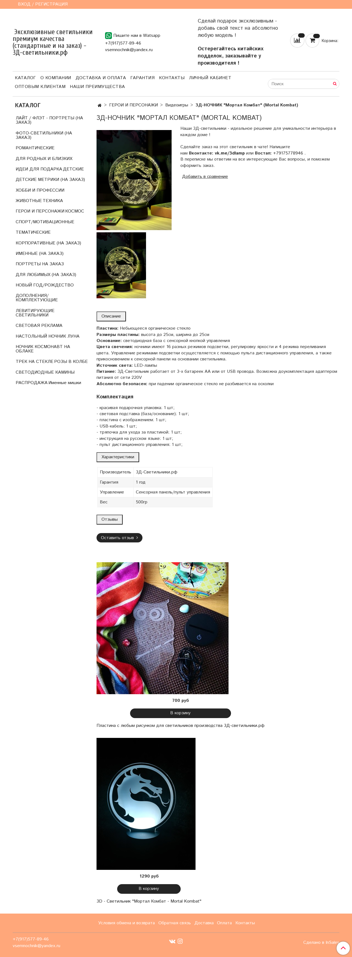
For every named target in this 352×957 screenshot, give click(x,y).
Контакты (172, 78)
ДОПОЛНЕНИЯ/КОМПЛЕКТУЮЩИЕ (37, 298)
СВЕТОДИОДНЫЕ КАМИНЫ (45, 372)
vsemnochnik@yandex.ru (129, 50)
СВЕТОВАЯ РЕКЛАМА (39, 325)
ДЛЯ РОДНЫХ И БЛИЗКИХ (44, 159)
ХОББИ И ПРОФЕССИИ (40, 190)
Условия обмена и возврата (126, 923)
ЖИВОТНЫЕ (29, 201)
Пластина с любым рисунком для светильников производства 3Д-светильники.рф (181, 725)
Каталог (25, 78)
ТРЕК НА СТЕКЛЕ (34, 361)
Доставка (204, 923)
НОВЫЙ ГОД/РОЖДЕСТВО (45, 285)
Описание (111, 316)
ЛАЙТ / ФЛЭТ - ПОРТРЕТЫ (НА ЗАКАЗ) (49, 120)
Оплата (224, 923)
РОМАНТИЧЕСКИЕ (35, 148)
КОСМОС (74, 211)
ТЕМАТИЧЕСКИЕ (33, 232)
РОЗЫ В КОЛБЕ (71, 361)
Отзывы (109, 519)
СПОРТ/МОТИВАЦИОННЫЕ (45, 222)
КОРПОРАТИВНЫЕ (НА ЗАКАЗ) (48, 243)
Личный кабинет (210, 78)
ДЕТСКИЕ (73, 169)
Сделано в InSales (321, 943)
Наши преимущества (97, 87)
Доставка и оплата (101, 78)
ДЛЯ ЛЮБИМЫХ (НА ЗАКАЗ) (46, 275)
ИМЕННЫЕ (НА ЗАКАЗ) (40, 253)
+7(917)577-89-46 (123, 43)
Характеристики (117, 457)
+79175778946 (288, 153)
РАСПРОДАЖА (32, 383)
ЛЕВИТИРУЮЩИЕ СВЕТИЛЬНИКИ (35, 313)
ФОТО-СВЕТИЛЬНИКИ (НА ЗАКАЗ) (44, 135)
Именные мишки (64, 383)
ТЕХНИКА (53, 201)
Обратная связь (174, 923)
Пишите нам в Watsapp (132, 35)
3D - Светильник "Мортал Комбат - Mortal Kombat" (149, 901)
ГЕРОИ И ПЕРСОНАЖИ (133, 105)
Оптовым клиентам (40, 87)
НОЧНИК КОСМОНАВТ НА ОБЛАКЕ (43, 349)
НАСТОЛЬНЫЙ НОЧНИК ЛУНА (47, 336)
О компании (55, 78)
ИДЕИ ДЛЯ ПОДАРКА (39, 169)
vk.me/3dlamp (230, 153)
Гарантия (142, 78)
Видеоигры (176, 105)
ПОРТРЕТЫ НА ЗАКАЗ (40, 264)
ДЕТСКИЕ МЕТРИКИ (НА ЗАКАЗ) (50, 179)
